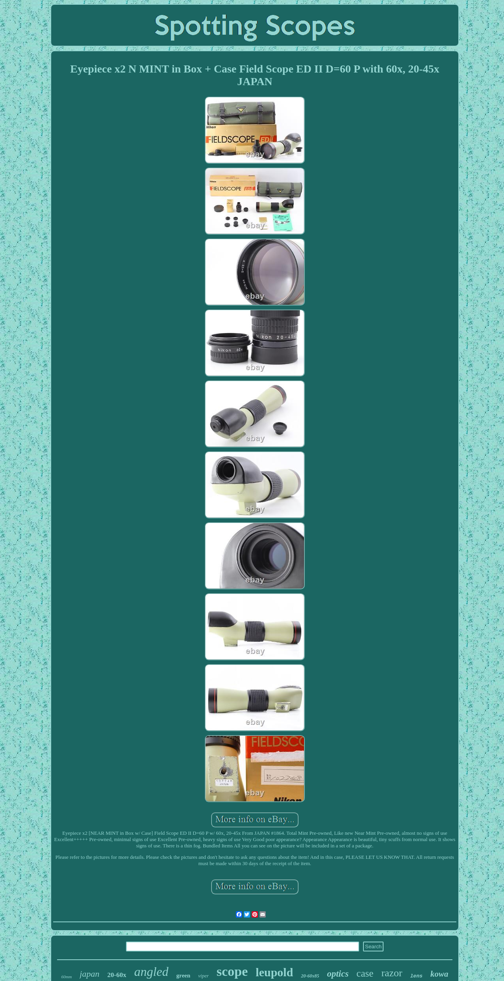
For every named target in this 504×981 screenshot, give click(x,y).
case (364, 973)
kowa (439, 974)
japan (89, 974)
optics (337, 974)
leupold (274, 972)
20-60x (116, 975)
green (183, 975)
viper (203, 976)
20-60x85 (310, 976)
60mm (66, 976)
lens (416, 976)
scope (232, 971)
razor (391, 973)
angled (151, 971)
